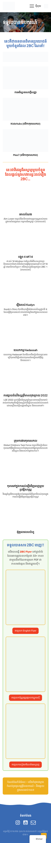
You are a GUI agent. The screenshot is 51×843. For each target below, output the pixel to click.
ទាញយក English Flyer (25, 630)
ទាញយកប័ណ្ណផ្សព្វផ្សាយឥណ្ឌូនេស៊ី (25, 697)
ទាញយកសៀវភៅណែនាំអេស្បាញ (25, 764)
